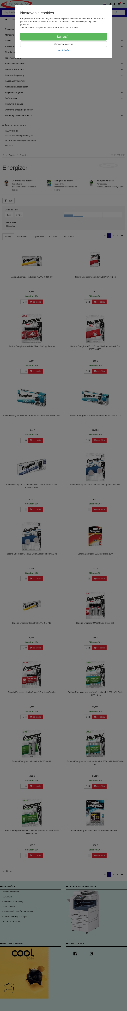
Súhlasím (63, 36)
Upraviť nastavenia (63, 44)
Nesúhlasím (64, 50)
